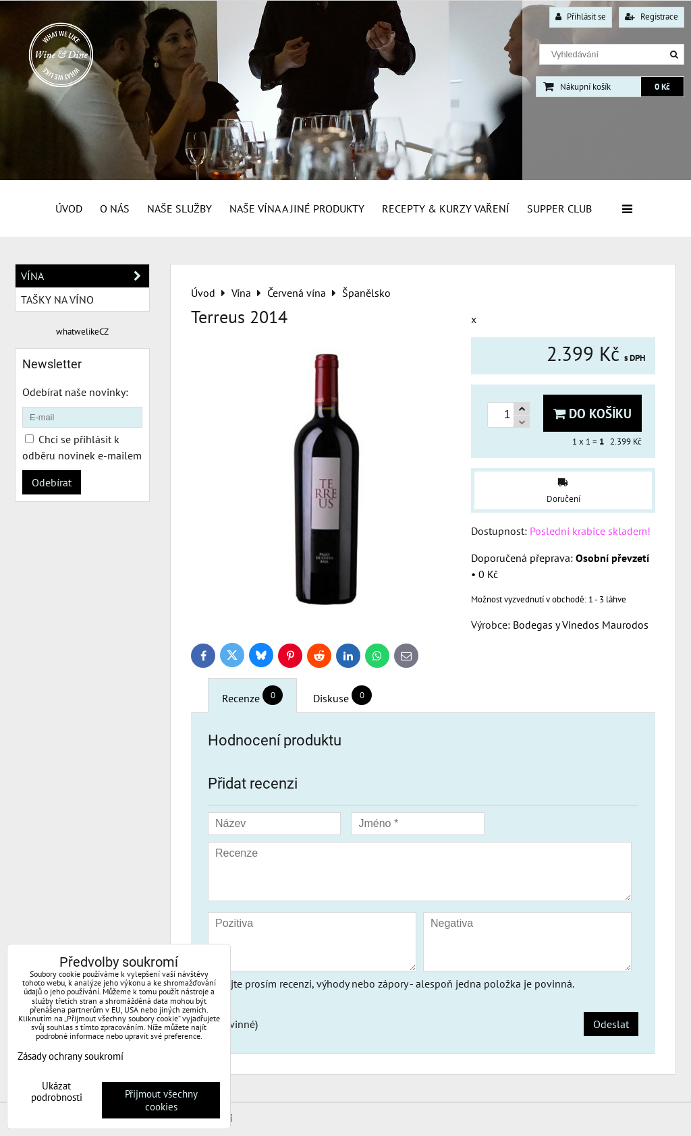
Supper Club (559, 208)
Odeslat (611, 1024)
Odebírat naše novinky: (75, 392)
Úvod (68, 208)
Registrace (651, 16)
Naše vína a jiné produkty (296, 208)
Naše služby (179, 208)
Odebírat (52, 482)
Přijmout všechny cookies (161, 1100)
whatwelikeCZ (82, 331)
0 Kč (662, 86)
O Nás (115, 208)
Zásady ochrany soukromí (70, 1056)
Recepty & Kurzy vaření (445, 208)
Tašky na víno (57, 299)
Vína (85, 275)
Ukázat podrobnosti (56, 1092)
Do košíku (592, 413)
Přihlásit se (580, 16)
